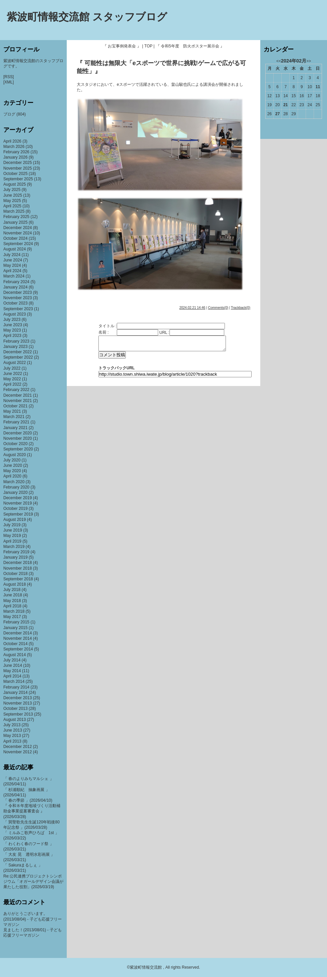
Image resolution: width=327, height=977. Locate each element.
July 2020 (11, 460)
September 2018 (18, 579)
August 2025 (14, 184)
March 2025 (13, 211)
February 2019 (16, 552)
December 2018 (17, 562)
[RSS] (8, 76)
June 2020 (12, 465)
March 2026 (13, 146)
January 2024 (15, 287)
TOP (148, 46)
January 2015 (15, 627)
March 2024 (13, 276)
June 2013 (12, 730)
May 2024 (12, 265)
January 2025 (15, 222)
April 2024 (12, 270)
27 (277, 114)
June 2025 (12, 195)
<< (278, 61)
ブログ (9, 114)
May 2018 (12, 600)
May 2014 (12, 670)
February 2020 (16, 487)
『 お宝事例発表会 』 (122, 46)
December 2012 (17, 746)
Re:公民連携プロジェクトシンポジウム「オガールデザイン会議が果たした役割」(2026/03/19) (33, 881)
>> (308, 61)
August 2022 (14, 362)
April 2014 (12, 676)
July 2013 (11, 725)
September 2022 (18, 357)
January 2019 (15, 557)
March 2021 (13, 416)
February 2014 (16, 687)
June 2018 (12, 595)
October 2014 (15, 643)
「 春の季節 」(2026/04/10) (27, 800)
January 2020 (15, 492)
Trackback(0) (240, 308)
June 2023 (12, 325)
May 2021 (12, 411)
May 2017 (12, 616)
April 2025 (12, 206)
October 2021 (15, 406)
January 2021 (15, 427)
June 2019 (12, 530)
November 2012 (17, 752)
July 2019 (11, 525)
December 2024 (17, 227)
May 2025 (12, 200)
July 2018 (11, 589)
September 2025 (18, 179)
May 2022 (12, 379)
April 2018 (12, 606)
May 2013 (12, 735)
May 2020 (12, 470)
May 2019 (12, 535)
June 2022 (12, 373)
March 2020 (13, 481)
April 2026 (12, 141)
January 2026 (15, 157)
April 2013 (12, 741)
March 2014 (13, 681)
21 (285, 105)
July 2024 (11, 254)
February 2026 (16, 152)
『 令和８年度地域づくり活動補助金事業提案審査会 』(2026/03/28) (31, 811)
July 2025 (11, 189)
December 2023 (17, 292)
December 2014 (17, 633)
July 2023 (11, 319)
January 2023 (15, 346)
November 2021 (17, 400)
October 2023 (15, 303)
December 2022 (17, 352)
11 (318, 86)
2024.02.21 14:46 (192, 308)
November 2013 (17, 703)
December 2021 (17, 395)
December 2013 (17, 698)
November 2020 (17, 438)
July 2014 (11, 660)
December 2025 (17, 162)
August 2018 (14, 584)
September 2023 (18, 309)
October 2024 (15, 238)
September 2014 (18, 649)
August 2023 (14, 314)
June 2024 (12, 260)
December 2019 (17, 498)
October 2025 (15, 173)
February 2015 (16, 622)
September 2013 (18, 714)
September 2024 (18, 243)
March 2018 (13, 611)
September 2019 (18, 514)
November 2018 (17, 568)
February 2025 (16, 216)
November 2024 (17, 233)
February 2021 (16, 422)
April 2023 (12, 335)
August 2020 (14, 454)
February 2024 (16, 281)
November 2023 (17, 298)
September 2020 (18, 449)
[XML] (8, 82)
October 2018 (15, 573)
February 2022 (16, 389)
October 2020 (15, 443)
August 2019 (14, 519)
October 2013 (15, 708)
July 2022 (11, 368)
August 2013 (14, 719)
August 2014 (14, 654)
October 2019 (15, 508)
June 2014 (12, 665)
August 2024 (14, 249)
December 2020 (17, 433)
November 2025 (17, 168)
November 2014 (17, 638)
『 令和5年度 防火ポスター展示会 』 (190, 46)
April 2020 (12, 476)
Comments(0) (218, 308)
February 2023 (16, 341)
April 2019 (12, 541)
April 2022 (12, 384)
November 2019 (17, 503)
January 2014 (15, 692)
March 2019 (13, 546)
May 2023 (12, 330)
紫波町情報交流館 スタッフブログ (87, 17)
